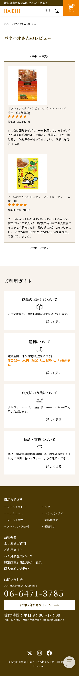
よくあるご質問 (15, 543)
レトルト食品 (15, 519)
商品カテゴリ (13, 499)
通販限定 (49, 526)
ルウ (47, 506)
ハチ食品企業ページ (18, 556)
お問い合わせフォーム (35, 605)
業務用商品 (51, 519)
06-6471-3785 (34, 593)
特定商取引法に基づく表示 (23, 562)
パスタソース (15, 513)
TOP (6, 23)
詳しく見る (54, 321)
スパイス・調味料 (18, 526)
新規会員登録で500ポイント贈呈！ (26, 3)
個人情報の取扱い (16, 568)
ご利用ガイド (13, 550)
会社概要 (10, 537)
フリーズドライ (53, 513)
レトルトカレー (16, 506)
